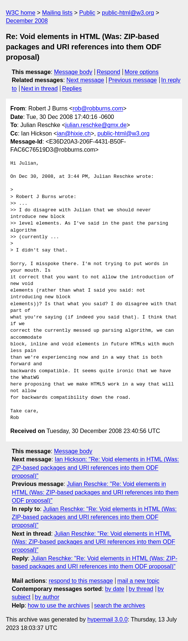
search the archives (119, 605)
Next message (85, 80)
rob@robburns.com (97, 108)
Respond (108, 72)
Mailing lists (57, 13)
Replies (72, 88)
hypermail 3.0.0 (107, 619)
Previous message (133, 80)
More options (142, 72)
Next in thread (39, 88)
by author (47, 597)
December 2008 (27, 21)
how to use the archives (59, 605)
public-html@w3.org (128, 13)
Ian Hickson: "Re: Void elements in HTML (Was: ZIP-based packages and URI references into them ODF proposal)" (95, 467)
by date (114, 589)
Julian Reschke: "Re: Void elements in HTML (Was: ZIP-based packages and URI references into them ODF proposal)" (95, 492)
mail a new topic (138, 581)
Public (87, 13)
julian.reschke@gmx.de (96, 125)
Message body (73, 72)
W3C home (20, 13)
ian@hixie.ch (74, 133)
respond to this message (81, 581)
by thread (141, 589)
